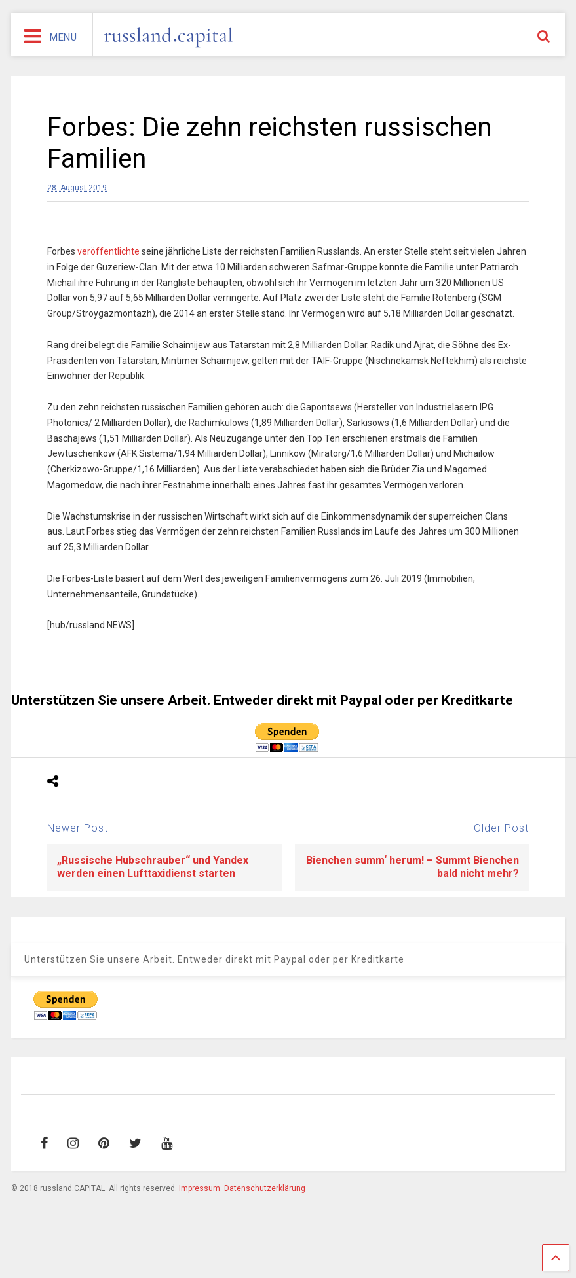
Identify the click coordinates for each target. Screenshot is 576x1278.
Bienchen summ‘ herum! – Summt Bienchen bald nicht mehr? (412, 867)
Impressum (199, 1188)
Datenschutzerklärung (264, 1188)
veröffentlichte (108, 251)
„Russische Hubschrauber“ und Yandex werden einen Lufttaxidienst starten (152, 867)
